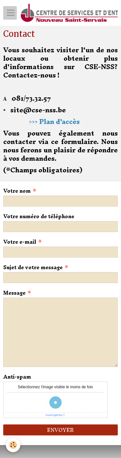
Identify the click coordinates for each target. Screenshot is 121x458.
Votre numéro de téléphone (38, 216)
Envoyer (60, 429)
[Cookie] (13, 445)
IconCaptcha (54, 415)
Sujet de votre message (33, 267)
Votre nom (17, 191)
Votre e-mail (19, 242)
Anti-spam (17, 376)
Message (14, 293)
